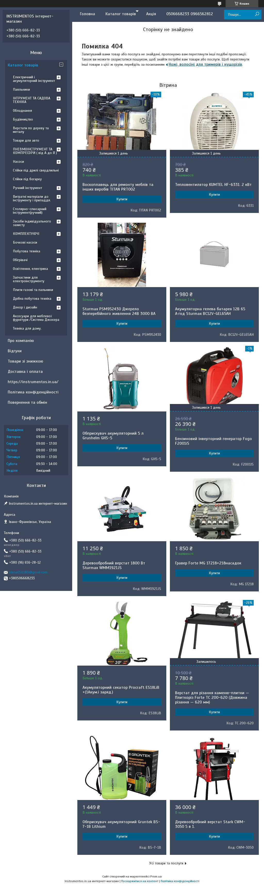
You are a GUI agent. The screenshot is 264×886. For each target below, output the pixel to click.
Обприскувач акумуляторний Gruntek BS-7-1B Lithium (121, 824)
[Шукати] (256, 14)
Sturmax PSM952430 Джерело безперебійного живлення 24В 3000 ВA (118, 311)
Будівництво (23, 119)
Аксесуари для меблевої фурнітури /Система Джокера (36, 318)
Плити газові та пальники (33, 290)
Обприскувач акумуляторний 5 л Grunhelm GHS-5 (113, 435)
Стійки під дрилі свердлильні (36, 170)
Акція (151, 13)
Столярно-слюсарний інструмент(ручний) (29, 211)
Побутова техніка (26, 251)
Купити (121, 199)
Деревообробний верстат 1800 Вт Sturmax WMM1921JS (113, 565)
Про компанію (21, 340)
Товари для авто (26, 140)
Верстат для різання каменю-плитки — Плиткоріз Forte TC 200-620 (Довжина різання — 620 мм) (212, 697)
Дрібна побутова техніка (32, 298)
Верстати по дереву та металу (31, 130)
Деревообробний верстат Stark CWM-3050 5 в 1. (210, 824)
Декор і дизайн (25, 307)
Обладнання (22, 110)
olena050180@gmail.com (28, 572)
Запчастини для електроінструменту (28, 279)
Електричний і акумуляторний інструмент (34, 79)
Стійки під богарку (27, 179)
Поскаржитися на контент (139, 881)
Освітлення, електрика (30, 268)
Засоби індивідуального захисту (32, 223)
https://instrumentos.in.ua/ (33, 381)
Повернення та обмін (27, 402)
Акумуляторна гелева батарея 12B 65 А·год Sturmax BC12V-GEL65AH (210, 311)
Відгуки (15, 351)
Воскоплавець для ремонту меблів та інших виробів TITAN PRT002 (117, 187)
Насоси (18, 161)
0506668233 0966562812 (189, 13)
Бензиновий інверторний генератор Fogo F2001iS (213, 441)
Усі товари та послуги (166, 863)
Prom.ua (156, 876)
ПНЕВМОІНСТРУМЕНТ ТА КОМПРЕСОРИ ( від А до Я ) (35, 151)
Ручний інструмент (27, 188)
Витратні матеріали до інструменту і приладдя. (32, 198)
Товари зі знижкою (25, 361)
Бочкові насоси (25, 242)
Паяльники (21, 89)
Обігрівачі (20, 260)
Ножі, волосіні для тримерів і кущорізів (205, 64)
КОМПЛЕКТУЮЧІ (26, 233)
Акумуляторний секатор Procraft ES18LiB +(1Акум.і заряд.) (120, 689)
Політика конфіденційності (33, 392)
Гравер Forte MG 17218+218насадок (208, 563)
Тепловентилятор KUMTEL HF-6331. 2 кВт (213, 184)
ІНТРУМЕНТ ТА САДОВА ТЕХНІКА (31, 100)
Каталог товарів (120, 13)
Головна (87, 13)
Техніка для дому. (27, 328)
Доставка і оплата (25, 371)
